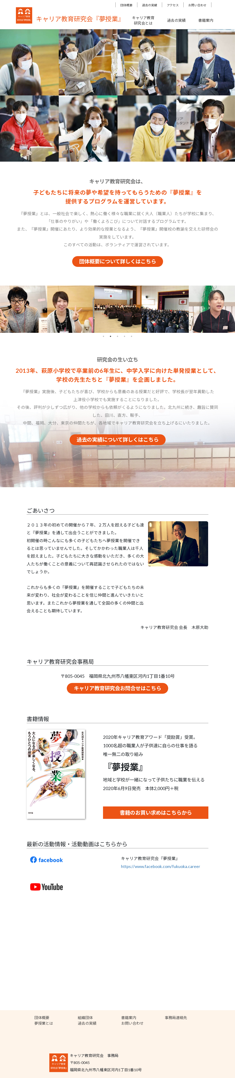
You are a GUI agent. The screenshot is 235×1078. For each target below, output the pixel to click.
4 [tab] (124, 336)
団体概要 (126, 5)
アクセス (173, 5)
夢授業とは (43, 1023)
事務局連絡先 (176, 1017)
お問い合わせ (197, 5)
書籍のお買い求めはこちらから (156, 812)
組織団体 (85, 1017)
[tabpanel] (23, 309)
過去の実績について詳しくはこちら (118, 439)
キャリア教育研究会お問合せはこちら (117, 688)
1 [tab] (103, 336)
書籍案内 (128, 1017)
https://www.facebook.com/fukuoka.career (160, 866)
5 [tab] (131, 336)
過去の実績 (149, 5)
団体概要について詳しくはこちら (117, 261)
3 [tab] (117, 336)
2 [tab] (110, 336)
